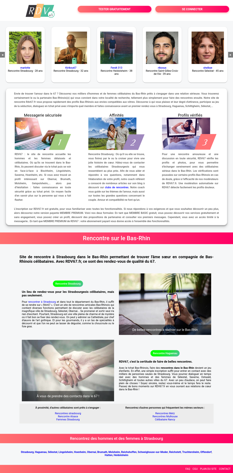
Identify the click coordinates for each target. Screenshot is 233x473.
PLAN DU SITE (208, 468)
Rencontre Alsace (68, 416)
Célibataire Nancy (165, 419)
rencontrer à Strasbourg (42, 301)
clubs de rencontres (116, 187)
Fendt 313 (116, 67)
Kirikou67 (70, 67)
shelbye (207, 67)
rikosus (162, 67)
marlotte (25, 67)
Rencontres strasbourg (68, 413)
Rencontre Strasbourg (68, 283)
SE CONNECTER (192, 9)
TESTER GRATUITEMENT (115, 9)
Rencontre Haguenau (165, 353)
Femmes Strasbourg (68, 419)
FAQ (187, 468)
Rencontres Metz (165, 413)
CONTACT (225, 468)
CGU (195, 468)
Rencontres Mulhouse (165, 416)
